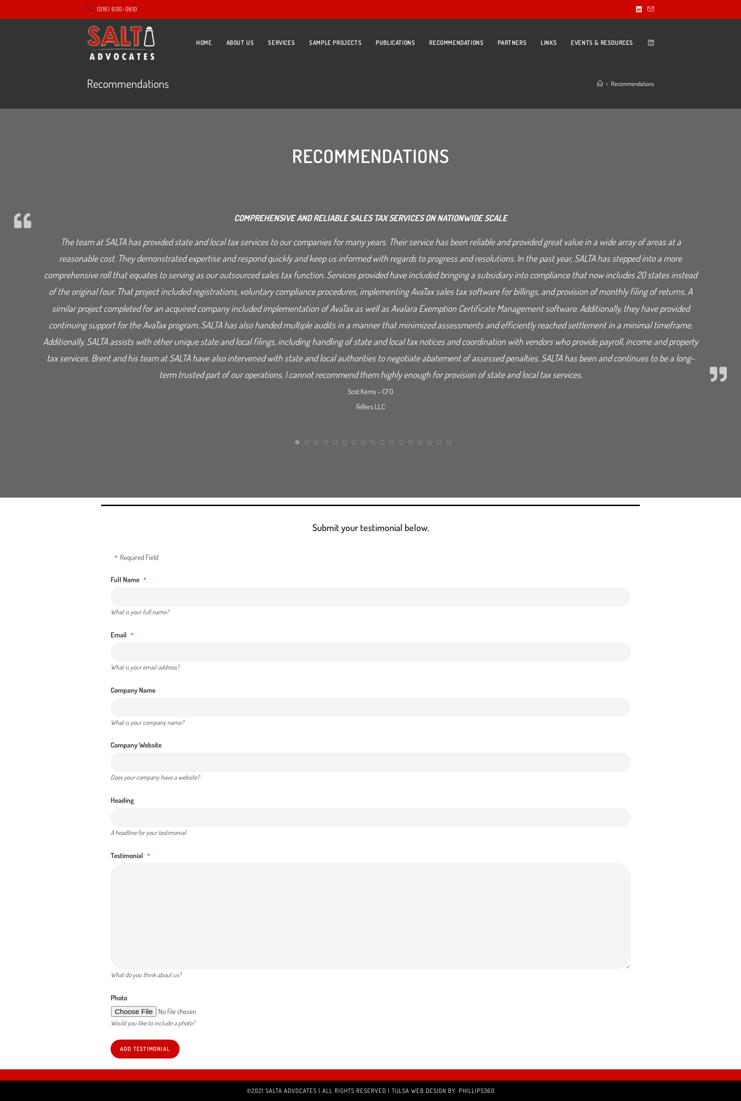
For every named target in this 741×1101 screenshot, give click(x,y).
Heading (122, 800)
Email (119, 634)
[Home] (600, 83)
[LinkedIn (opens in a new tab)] (639, 9)
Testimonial (127, 855)
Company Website (136, 744)
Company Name (133, 690)
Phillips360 (477, 1090)
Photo (119, 997)
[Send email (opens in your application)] (649, 9)
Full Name (125, 579)
